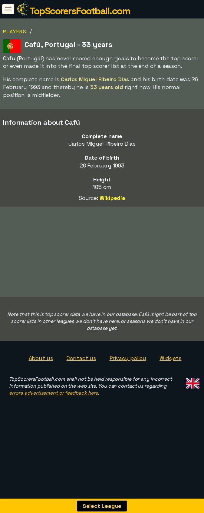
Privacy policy (128, 396)
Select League (102, 505)
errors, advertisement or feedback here (53, 431)
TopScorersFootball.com (79, 11)
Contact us (81, 396)
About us (41, 396)
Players (15, 31)
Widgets (170, 396)
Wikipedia (112, 197)
